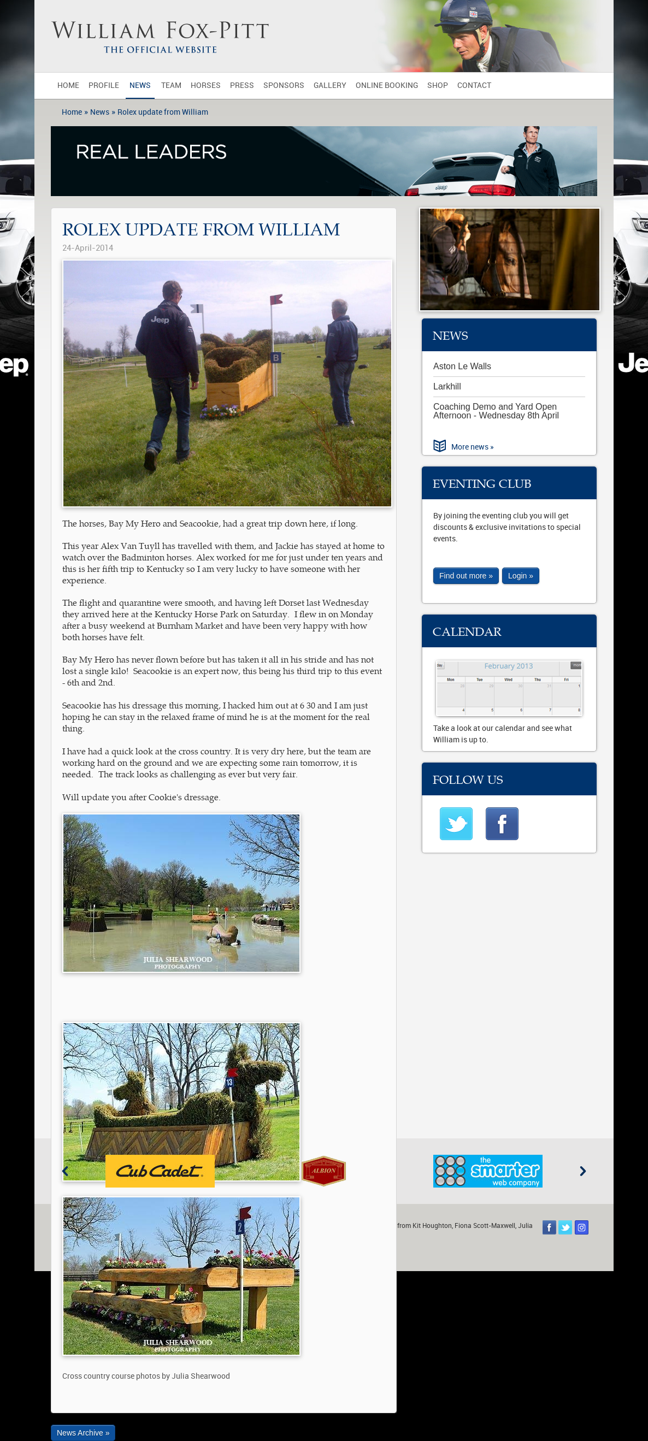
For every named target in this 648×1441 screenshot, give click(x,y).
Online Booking (387, 85)
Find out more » (466, 575)
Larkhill (447, 386)
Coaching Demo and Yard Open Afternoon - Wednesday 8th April (496, 411)
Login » (520, 575)
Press (242, 85)
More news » (472, 447)
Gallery (330, 85)
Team (171, 85)
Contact (474, 85)
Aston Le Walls (462, 366)
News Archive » (83, 1432)
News (140, 85)
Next (583, 1171)
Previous (65, 1171)
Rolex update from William (162, 112)
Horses (206, 85)
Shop (437, 85)
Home (68, 85)
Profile (104, 85)
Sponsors (283, 85)
